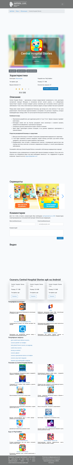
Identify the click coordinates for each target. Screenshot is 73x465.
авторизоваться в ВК (49, 216)
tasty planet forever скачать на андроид (21, 345)
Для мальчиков (31, 71)
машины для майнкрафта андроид (20, 360)
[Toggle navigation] (62, 4)
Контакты (51, 462)
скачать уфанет (15, 353)
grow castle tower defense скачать (20, 340)
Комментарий (13, 228)
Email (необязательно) (44, 221)
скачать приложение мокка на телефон (22, 355)
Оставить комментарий (50, 88)
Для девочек (21, 71)
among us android (15, 350)
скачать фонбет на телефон (18, 342)
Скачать (36, 61)
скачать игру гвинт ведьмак (18, 358)
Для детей (12, 71)
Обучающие (19, 78)
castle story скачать (16, 348)
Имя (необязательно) (15, 221)
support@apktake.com (31, 156)
